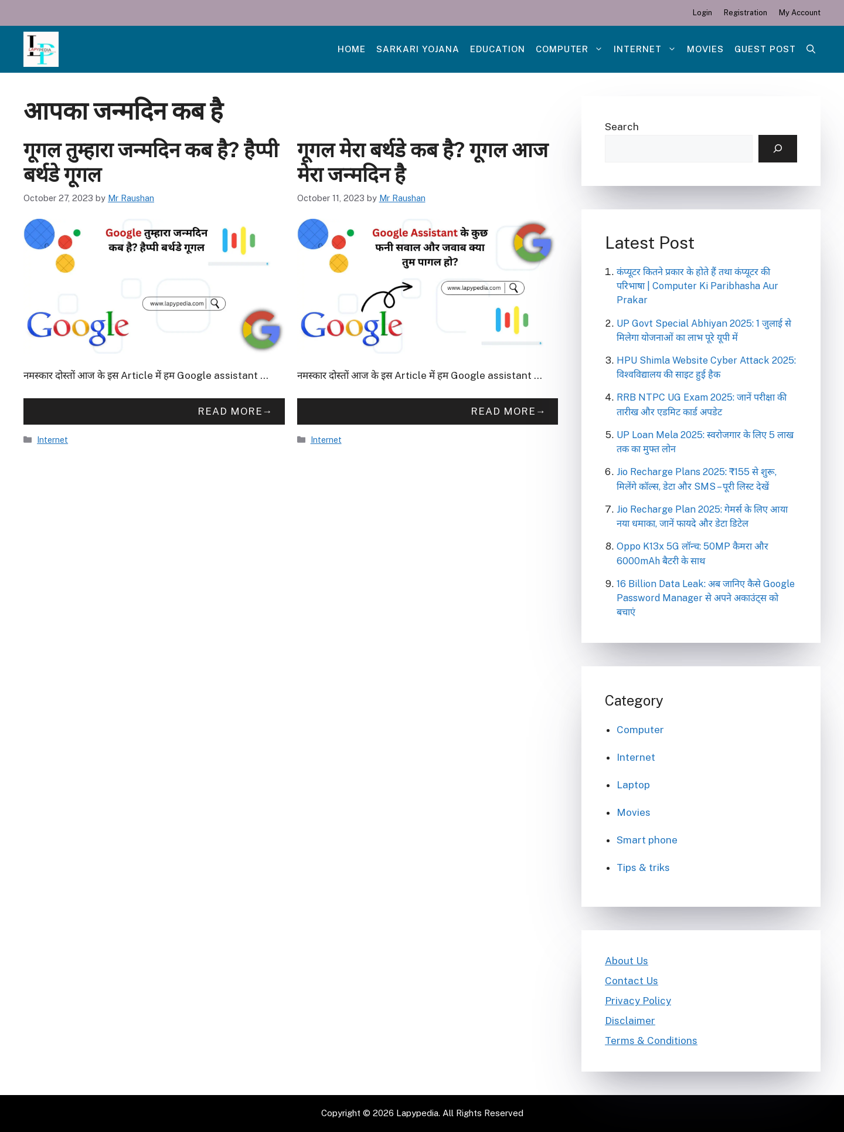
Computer (572, 49)
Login (702, 12)
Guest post (765, 49)
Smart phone (647, 840)
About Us (626, 961)
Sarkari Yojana (418, 49)
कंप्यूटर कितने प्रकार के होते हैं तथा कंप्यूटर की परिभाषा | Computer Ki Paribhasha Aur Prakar (697, 286)
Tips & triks (643, 867)
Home (352, 49)
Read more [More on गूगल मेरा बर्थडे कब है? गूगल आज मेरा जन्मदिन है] (503, 411)
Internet (648, 49)
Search (622, 127)
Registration (745, 12)
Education (497, 49)
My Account (800, 12)
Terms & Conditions (651, 1040)
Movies (705, 49)
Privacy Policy (638, 1000)
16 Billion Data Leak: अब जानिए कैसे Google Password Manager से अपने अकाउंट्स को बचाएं (706, 598)
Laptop (633, 785)
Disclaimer (630, 1020)
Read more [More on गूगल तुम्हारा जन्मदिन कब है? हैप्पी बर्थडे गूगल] (230, 411)
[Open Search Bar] (811, 49)
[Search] (777, 149)
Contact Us (631, 981)
